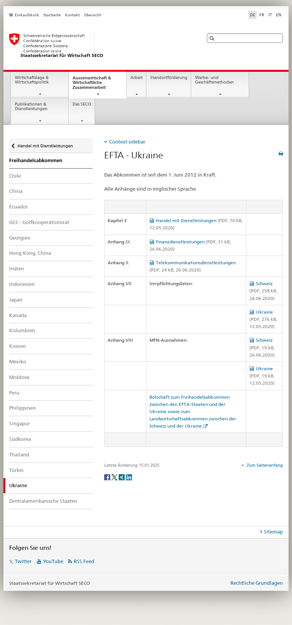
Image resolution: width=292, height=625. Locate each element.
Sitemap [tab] (273, 532)
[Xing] (122, 477)
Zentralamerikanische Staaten (43, 501)
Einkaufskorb (27, 15)
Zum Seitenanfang (264, 465)
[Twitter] (115, 477)
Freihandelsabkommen (35, 160)
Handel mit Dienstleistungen (45, 144)
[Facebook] (107, 477)
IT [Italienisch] (270, 14)
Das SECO (82, 104)
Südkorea (20, 439)
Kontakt (72, 15)
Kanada (18, 315)
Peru (14, 393)
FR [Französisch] (261, 14)
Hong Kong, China (30, 253)
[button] (212, 38)
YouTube (53, 561)
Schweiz (263, 291)
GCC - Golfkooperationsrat (39, 222)
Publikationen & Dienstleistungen (31, 107)
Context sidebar (127, 142)
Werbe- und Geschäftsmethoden (214, 80)
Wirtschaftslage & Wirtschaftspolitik (32, 80)
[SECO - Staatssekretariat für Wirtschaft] (98, 45)
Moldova (19, 377)
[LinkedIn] (129, 477)
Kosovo (17, 346)
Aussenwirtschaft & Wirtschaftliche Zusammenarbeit (96, 85)
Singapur (19, 423)
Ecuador (18, 207)
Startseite (52, 15)
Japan (15, 300)
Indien (16, 268)
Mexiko (17, 361)
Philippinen (22, 408)
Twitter (23, 561)
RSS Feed (84, 561)
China (15, 191)
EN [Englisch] (278, 14)
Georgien (19, 238)
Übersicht (92, 15)
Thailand (19, 454)
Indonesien (22, 284)
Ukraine (263, 319)
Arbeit (136, 77)
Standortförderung (168, 77)
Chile (15, 176)
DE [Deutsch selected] (252, 14)
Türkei (16, 470)
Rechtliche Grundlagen (256, 583)
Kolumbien (22, 330)
